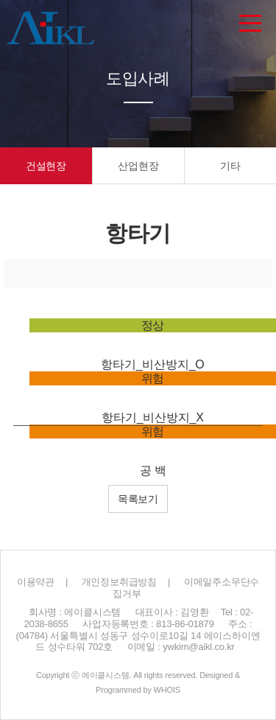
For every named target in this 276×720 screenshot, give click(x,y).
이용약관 (35, 581)
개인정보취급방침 (119, 581)
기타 (230, 166)
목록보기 (138, 499)
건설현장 (46, 166)
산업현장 (138, 166)
